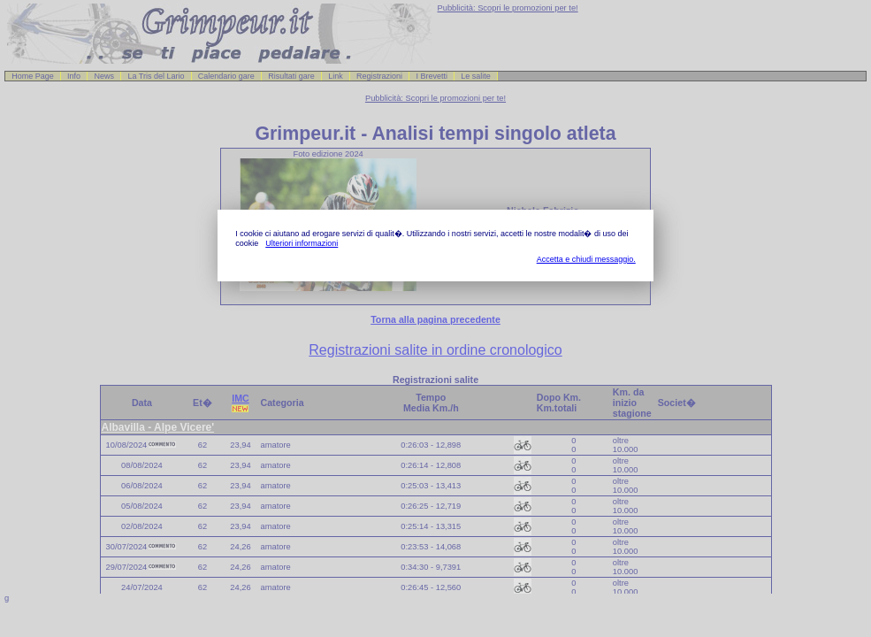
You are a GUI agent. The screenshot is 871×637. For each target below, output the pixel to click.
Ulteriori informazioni (301, 243)
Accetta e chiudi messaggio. (586, 259)
